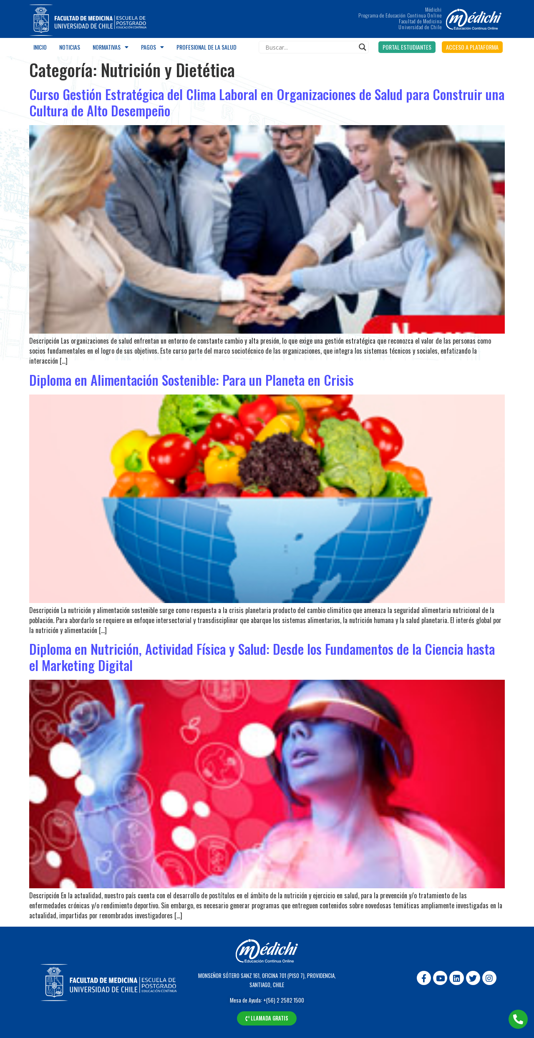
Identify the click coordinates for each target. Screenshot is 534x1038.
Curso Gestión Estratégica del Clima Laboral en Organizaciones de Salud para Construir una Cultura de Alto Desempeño (266, 102)
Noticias (69, 47)
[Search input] (310, 47)
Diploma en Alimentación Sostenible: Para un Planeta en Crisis (191, 380)
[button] (407, 47)
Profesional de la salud (206, 47)
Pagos (152, 47)
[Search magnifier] (362, 47)
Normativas (110, 47)
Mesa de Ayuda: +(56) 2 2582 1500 (267, 1000)
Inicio (40, 47)
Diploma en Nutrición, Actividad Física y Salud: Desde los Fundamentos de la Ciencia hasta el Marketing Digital (262, 656)
